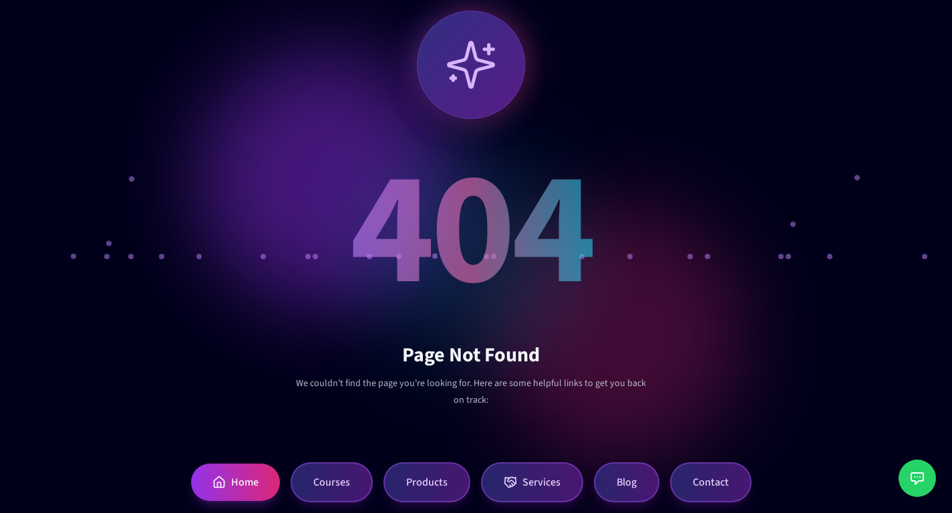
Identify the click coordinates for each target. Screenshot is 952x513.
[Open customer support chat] (917, 478)
